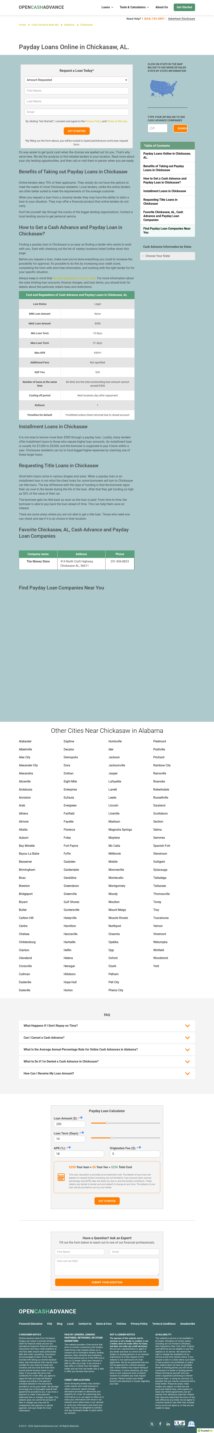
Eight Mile (70, 781)
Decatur (69, 749)
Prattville (159, 749)
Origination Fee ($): (123, 1148)
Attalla (23, 829)
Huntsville (115, 741)
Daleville (24, 990)
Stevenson (160, 853)
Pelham (113, 974)
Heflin (67, 950)
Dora (67, 765)
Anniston (25, 797)
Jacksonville (116, 765)
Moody (113, 894)
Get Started (184, 7)
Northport (114, 926)
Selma (157, 829)
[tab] (167, 256)
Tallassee (159, 886)
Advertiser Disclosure (181, 18)
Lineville (113, 813)
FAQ (49, 1323)
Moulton (114, 902)
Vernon (158, 926)
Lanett (112, 789)
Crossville (25, 966)
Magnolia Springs (120, 829)
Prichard (158, 757)
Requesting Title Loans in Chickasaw (160, 201)
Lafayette (114, 781)
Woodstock (160, 958)
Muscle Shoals (118, 918)
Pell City (113, 982)
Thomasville (161, 894)
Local (70, 1323)
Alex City (24, 757)
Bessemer (25, 861)
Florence (69, 829)
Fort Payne (71, 846)
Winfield (158, 950)
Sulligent (159, 861)
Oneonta (114, 934)
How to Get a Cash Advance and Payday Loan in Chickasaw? (164, 180)
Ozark (112, 966)
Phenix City (115, 990)
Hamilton (70, 926)
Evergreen (70, 805)
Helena (68, 958)
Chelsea (24, 934)
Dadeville (25, 982)
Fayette (68, 821)
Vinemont (159, 934)
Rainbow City (162, 765)
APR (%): (60, 1148)
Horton (68, 990)
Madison (114, 821)
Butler (23, 910)
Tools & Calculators (135, 7)
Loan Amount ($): (66, 1118)
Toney (157, 902)
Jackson (114, 757)
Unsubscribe (187, 1323)
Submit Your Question (107, 1282)
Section (158, 821)
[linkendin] (168, 1424)
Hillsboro (70, 974)
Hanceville (70, 934)
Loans (108, 7)
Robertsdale (161, 789)
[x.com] (152, 1424)
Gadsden (70, 861)
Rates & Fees (104, 1323)
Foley (67, 837)
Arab (22, 805)
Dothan (68, 773)
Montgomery (116, 886)
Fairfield (69, 813)
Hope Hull (70, 982)
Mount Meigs (117, 910)
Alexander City (28, 765)
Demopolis (71, 757)
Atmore (23, 821)
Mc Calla (114, 846)
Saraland (159, 805)
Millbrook (114, 853)
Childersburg (27, 942)
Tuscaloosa (161, 918)
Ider (110, 749)
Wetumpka (160, 942)
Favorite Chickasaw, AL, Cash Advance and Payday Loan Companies (163, 216)
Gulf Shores (71, 902)
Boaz (22, 878)
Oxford (112, 958)
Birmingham (27, 869)
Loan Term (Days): (66, 1133)
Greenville (70, 894)
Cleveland (25, 958)
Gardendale (71, 869)
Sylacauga (160, 869)
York (156, 966)
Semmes (159, 837)
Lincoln (113, 805)
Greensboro (71, 886)
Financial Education (31, 1323)
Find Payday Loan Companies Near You (167, 230)
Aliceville (25, 781)
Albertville (25, 749)
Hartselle (69, 942)
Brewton (24, 886)
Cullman (24, 974)
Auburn (23, 837)
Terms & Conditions (164, 1323)
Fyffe (67, 853)
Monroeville (116, 869)
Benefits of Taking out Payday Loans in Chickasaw (163, 168)
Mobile (112, 861)
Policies (121, 1323)
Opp (111, 950)
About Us (162, 7)
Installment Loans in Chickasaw (164, 191)
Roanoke (159, 781)
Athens (23, 813)
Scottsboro (160, 813)
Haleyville (70, 918)
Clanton (24, 950)
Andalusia (25, 789)
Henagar (69, 966)
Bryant (23, 902)
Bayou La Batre (29, 853)
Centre (23, 926)
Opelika (113, 942)
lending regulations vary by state (74, 278)
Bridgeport (26, 894)
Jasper (112, 773)
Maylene (114, 837)
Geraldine (70, 878)
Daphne (69, 741)
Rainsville (159, 773)
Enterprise (70, 789)
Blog (59, 1323)
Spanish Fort (161, 846)
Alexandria (26, 773)
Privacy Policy (93, 121)
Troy (156, 910)
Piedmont (159, 741)
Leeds (112, 797)
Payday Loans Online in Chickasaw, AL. (167, 155)
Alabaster (25, 741)
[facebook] (160, 1424)
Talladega (159, 878)
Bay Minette (27, 846)
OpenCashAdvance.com (46, 1426)
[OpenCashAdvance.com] (41, 7)
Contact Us (85, 1323)
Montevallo (115, 878)
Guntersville (71, 910)
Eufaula (69, 797)
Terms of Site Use (117, 121)
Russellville (160, 797)
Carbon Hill (26, 918)
